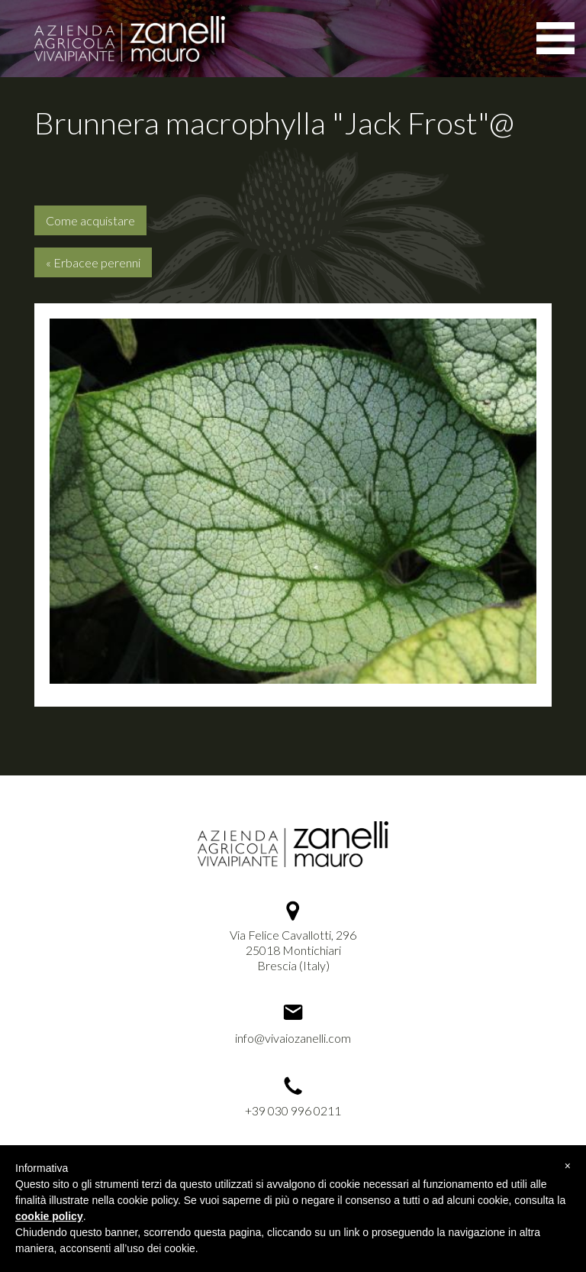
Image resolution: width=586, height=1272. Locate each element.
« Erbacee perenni (93, 262)
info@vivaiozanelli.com (293, 1038)
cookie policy (49, 1216)
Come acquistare (90, 220)
